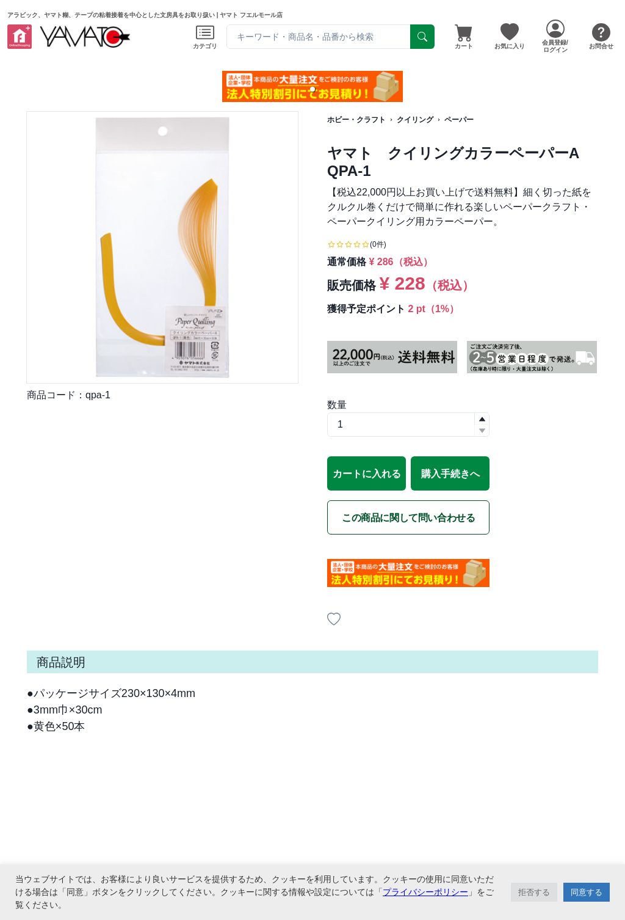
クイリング (415, 119)
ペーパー (459, 119)
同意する (586, 892)
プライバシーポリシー (425, 892)
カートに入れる (367, 474)
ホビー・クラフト (356, 119)
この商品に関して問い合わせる (408, 518)
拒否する (534, 892)
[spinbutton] (408, 424)
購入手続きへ (450, 474)
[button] (312, 89)
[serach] (422, 36)
